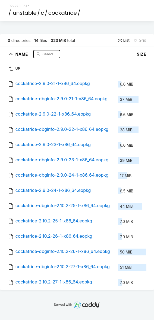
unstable (25, 13)
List (124, 40)
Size (141, 54)
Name (22, 54)
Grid (139, 40)
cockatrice (62, 13)
